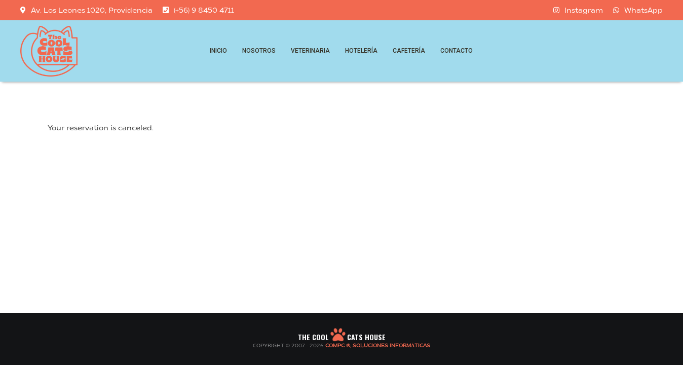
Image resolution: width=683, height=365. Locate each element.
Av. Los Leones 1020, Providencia (86, 10)
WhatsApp (638, 10)
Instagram (578, 10)
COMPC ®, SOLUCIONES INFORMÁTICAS (377, 346)
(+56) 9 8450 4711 (198, 10)
